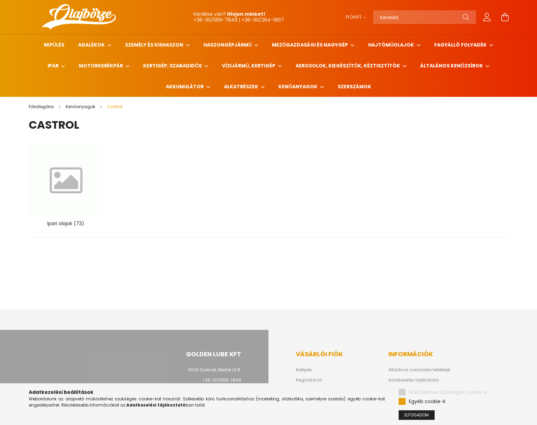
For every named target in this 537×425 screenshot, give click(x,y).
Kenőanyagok (298, 86)
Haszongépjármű (228, 44)
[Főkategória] (42, 107)
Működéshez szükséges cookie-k (448, 392)
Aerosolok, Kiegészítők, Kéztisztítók (348, 65)
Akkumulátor (185, 86)
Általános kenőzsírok (452, 65)
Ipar (54, 65)
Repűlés (54, 44)
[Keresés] (424, 17)
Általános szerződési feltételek (419, 370)
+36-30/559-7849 (221, 380)
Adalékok (92, 44)
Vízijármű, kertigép (249, 65)
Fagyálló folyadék (461, 44)
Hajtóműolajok (391, 44)
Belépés (304, 370)
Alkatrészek (241, 86)
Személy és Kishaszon (154, 44)
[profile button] (487, 17)
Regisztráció (309, 380)
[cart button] (505, 17)
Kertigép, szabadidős (173, 65)
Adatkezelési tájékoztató (413, 380)
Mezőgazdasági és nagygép (310, 44)
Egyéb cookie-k (427, 401)
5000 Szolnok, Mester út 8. (214, 370)
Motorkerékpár (101, 65)
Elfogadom (416, 415)
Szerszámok (354, 86)
